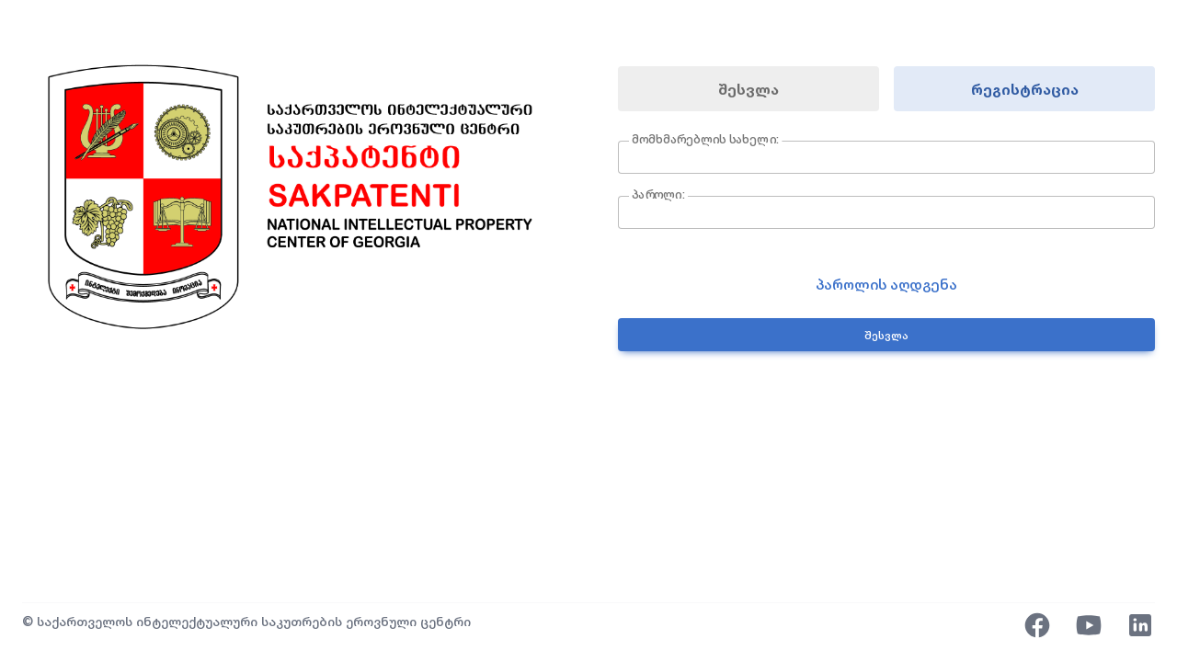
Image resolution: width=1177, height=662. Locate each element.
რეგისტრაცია (1025, 89)
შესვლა (748, 89)
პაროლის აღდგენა (886, 284)
